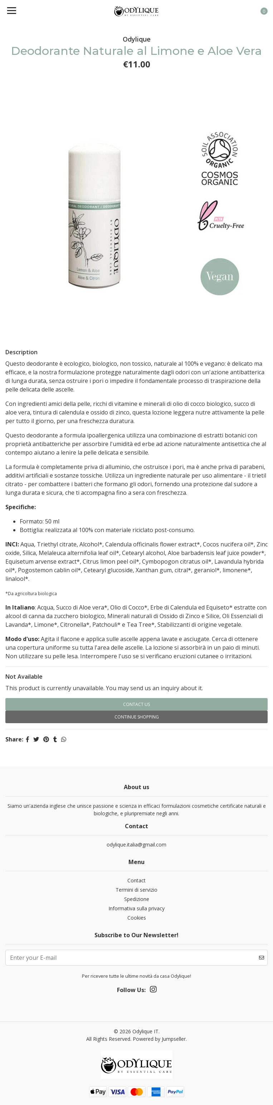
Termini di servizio (136, 889)
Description (21, 352)
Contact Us (136, 704)
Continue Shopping (136, 717)
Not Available (24, 676)
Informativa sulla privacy (136, 908)
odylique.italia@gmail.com (136, 844)
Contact (136, 880)
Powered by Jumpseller (159, 1038)
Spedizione (136, 899)
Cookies (136, 917)
